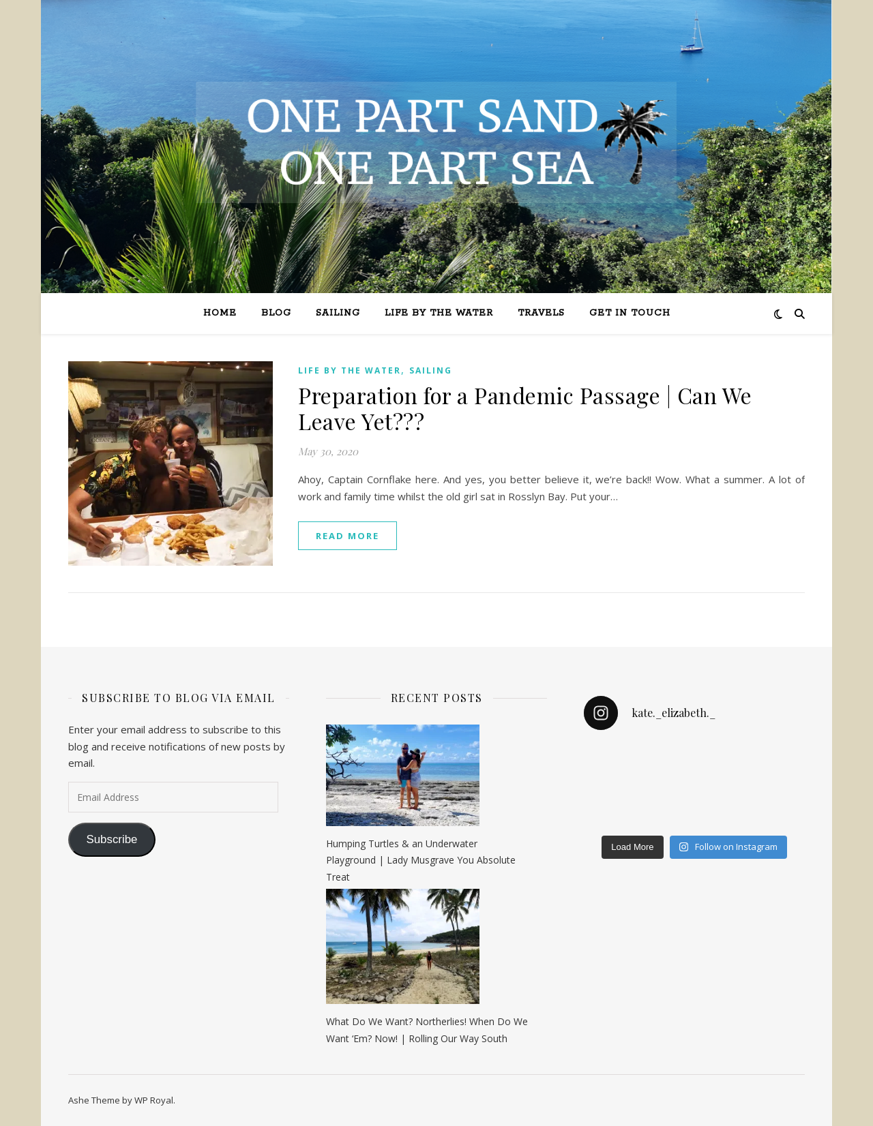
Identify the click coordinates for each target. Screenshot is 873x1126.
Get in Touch (629, 313)
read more (347, 536)
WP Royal (153, 1100)
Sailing (338, 313)
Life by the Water (439, 313)
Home (220, 313)
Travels (541, 313)
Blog (276, 313)
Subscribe (111, 839)
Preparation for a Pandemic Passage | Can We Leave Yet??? (525, 408)
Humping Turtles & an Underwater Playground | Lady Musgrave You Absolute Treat (421, 860)
